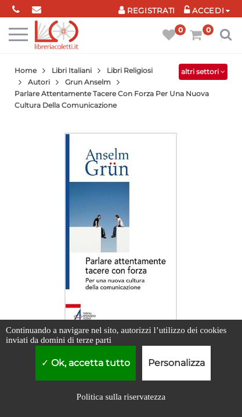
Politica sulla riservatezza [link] (121, 396)
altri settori (203, 71)
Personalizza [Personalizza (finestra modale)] (176, 362)
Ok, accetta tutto (85, 362)
